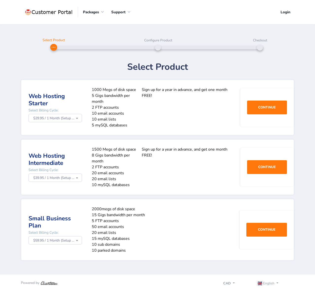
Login (285, 12)
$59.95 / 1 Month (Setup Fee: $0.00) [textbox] (57, 240)
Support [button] (118, 12)
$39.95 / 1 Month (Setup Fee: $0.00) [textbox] (57, 178)
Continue (267, 107)
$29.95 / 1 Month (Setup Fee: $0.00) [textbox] (57, 118)
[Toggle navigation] (272, 284)
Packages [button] (91, 12)
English (267, 283)
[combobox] (55, 118)
